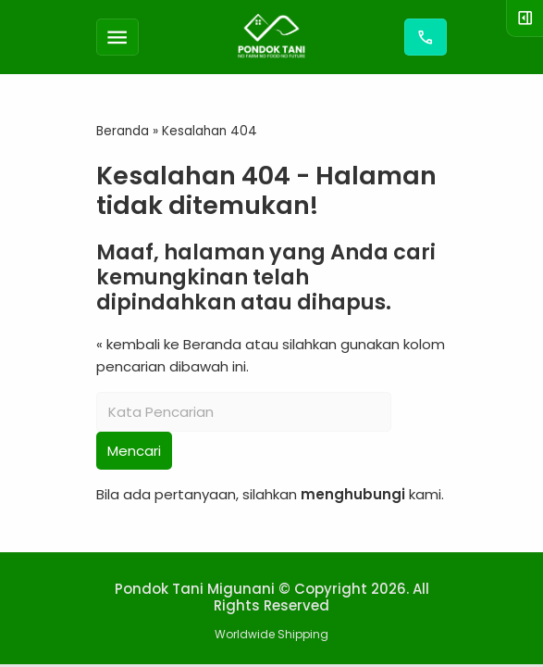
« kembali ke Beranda (168, 344)
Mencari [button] (134, 450)
